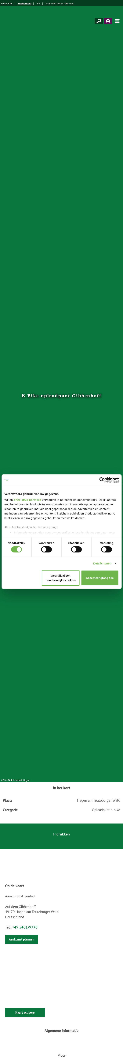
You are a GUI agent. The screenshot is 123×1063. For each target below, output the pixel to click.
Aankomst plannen (21, 939)
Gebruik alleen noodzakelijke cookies (61, 578)
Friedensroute (24, 3)
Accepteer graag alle (100, 577)
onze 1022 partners (27, 499)
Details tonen (102, 563)
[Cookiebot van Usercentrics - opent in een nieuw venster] (102, 480)
